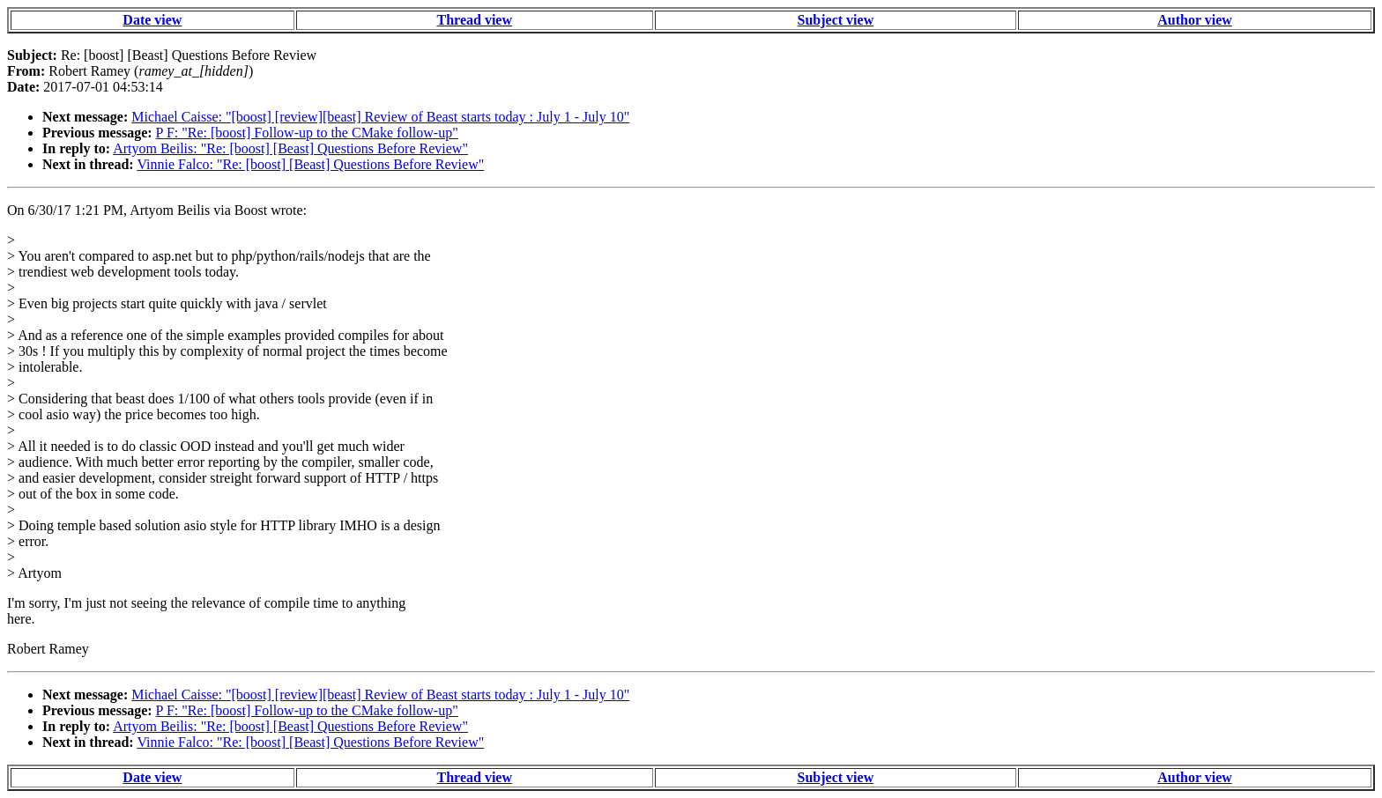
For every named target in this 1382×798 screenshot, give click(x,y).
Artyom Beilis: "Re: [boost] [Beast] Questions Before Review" (290, 148)
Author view (1194, 19)
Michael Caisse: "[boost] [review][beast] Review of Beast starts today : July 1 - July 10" (380, 116)
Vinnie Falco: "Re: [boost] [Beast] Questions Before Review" (310, 164)
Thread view (474, 19)
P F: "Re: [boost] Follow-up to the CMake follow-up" (307, 132)
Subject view (836, 19)
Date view (152, 19)
